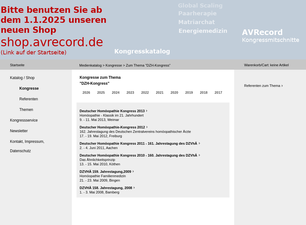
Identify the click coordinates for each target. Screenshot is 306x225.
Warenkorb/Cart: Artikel (266, 65)
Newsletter (19, 131)
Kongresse (114, 65)
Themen (26, 110)
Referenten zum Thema (262, 86)
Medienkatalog (90, 65)
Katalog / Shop (22, 78)
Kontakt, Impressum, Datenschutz (27, 146)
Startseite (17, 65)
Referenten (28, 99)
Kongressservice (24, 120)
